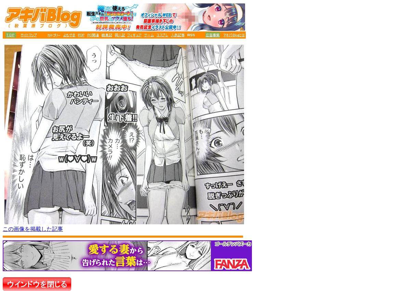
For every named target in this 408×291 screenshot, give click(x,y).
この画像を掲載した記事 (33, 229)
